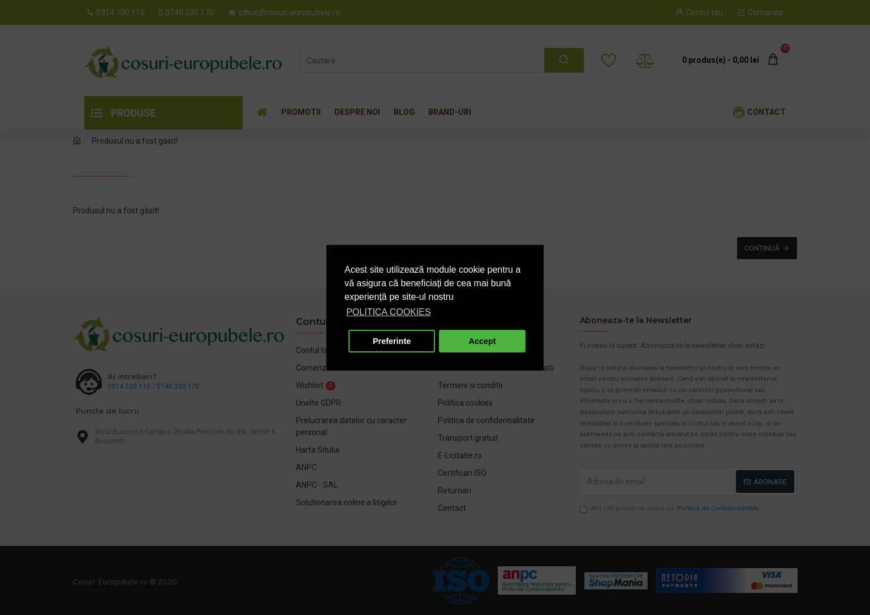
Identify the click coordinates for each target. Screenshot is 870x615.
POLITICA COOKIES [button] (388, 312)
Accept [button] (482, 341)
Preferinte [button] (392, 341)
